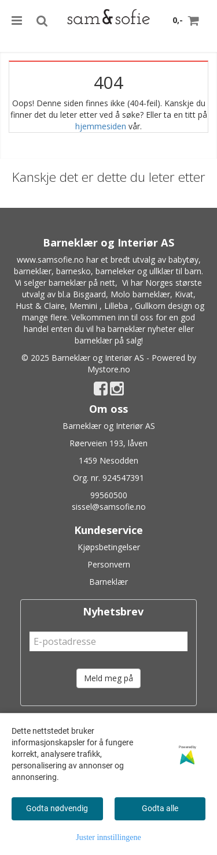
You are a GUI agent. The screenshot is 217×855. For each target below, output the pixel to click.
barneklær (33, 271)
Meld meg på (108, 678)
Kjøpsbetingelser (109, 547)
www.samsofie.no (50, 259)
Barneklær (108, 581)
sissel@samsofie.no (109, 506)
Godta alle (160, 808)
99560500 (108, 495)
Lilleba (116, 305)
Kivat (184, 294)
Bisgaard (89, 294)
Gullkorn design (163, 305)
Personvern (108, 564)
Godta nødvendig (57, 808)
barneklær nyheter (142, 328)
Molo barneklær (140, 294)
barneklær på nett (82, 282)
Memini (83, 305)
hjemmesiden (100, 126)
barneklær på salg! (109, 340)
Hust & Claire (40, 305)
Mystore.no (108, 369)
